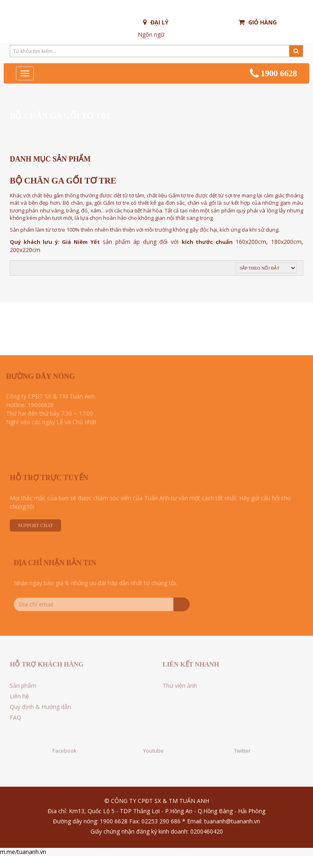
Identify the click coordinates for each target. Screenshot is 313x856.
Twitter (242, 747)
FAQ (15, 720)
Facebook (65, 747)
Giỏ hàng (257, 22)
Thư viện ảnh (180, 688)
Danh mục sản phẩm (50, 159)
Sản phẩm (23, 688)
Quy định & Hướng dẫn (40, 709)
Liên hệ (19, 699)
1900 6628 (274, 73)
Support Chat (35, 528)
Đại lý (155, 22)
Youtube (153, 747)
